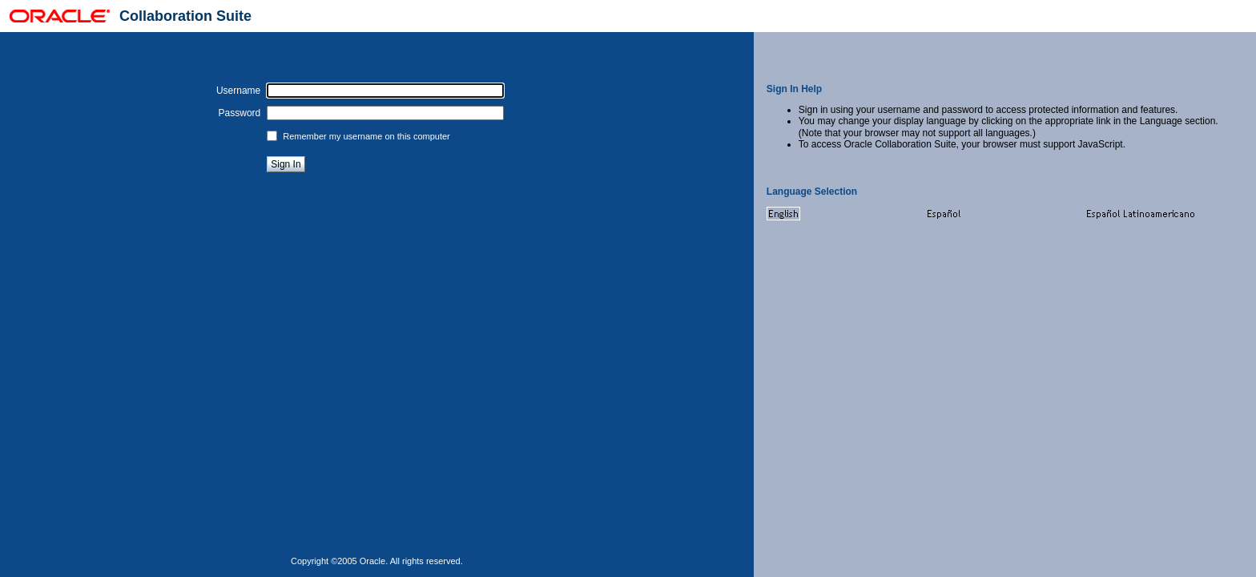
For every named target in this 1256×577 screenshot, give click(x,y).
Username (238, 90)
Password (240, 113)
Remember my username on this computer (366, 136)
